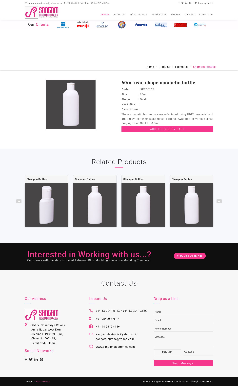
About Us (119, 14)
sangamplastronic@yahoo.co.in (45, 2)
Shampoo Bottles (37, 179)
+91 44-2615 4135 (135, 311)
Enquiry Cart (203, 2)
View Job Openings (189, 255)
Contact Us (206, 14)
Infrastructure (138, 14)
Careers (190, 14)
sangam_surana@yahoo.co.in (115, 339)
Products (159, 14)
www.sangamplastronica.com (115, 347)
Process (175, 14)
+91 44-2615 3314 (99, 2)
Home (105, 14)
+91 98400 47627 (75, 2)
